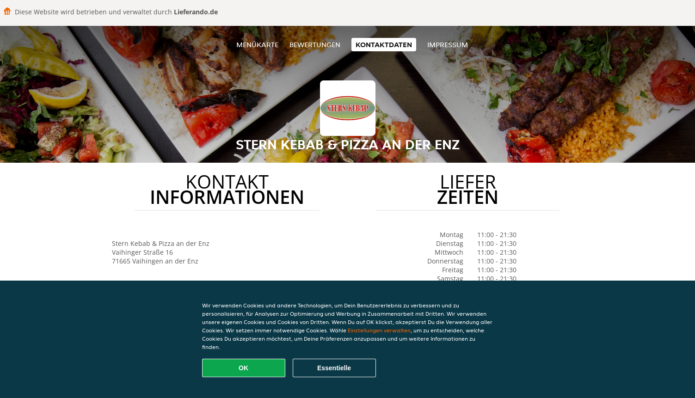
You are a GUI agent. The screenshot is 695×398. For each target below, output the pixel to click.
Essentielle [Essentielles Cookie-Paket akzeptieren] (334, 368)
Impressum (447, 44)
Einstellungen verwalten (379, 330)
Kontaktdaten (384, 44)
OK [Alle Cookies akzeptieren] (243, 368)
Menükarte (257, 44)
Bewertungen (314, 44)
